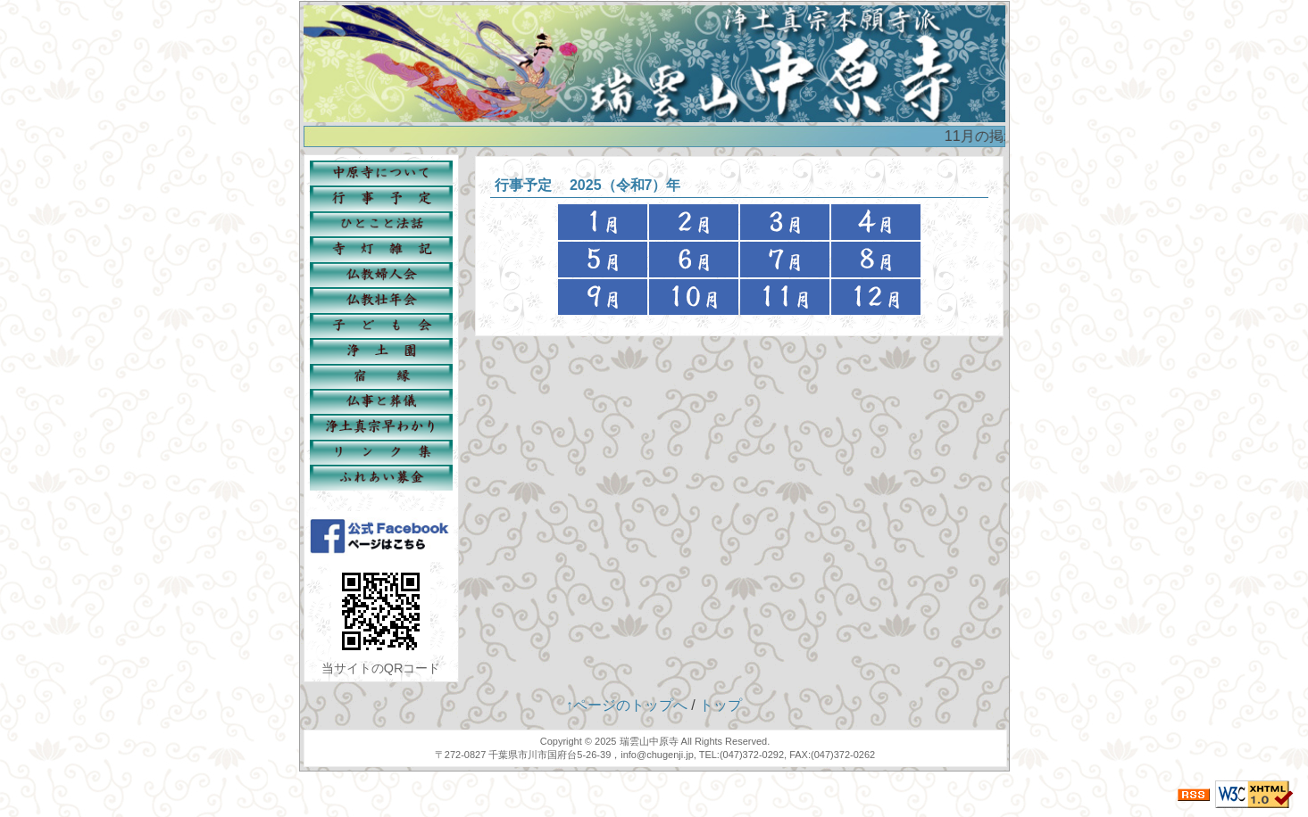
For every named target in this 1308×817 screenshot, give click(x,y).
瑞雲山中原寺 (649, 741)
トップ (720, 705)
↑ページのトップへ (626, 705)
